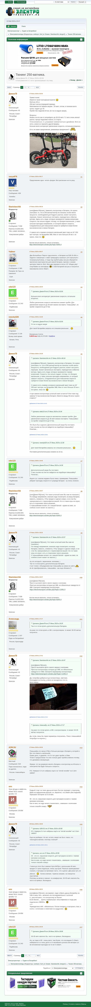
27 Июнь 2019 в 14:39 (36, 353)
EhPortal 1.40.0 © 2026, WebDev (14, 1003)
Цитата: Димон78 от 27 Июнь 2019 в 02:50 (48, 291)
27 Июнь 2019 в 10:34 (36, 286)
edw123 (12, 287)
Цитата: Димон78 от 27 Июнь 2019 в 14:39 (48, 465)
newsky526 (14, 317)
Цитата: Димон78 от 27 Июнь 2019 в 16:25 (48, 623)
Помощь (65, 1004)
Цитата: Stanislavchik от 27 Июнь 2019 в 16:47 (49, 660)
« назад (72, 80)
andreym (36, 34)
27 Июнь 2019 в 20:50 (36, 747)
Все (37, 87)
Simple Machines (21, 1005)
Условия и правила (74, 1004)
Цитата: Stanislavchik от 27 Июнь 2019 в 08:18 (49, 358)
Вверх (9, 955)
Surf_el (42, 34)
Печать (80, 87)
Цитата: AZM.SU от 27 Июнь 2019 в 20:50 (47, 828)
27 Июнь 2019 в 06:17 (36, 176)
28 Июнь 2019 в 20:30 (36, 926)
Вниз (9, 87)
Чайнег (12, 252)
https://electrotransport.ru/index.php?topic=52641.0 (45, 244)
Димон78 (13, 94)
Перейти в (46, 968)
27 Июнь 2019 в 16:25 (36, 532)
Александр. (14, 619)
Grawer (47, 34)
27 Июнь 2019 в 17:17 (36, 619)
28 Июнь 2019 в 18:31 (36, 889)
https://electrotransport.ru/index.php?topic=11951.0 (47, 589)
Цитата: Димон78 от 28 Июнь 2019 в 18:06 (48, 931)
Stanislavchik (54, 34)
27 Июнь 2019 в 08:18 (36, 206)
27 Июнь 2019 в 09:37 (36, 251)
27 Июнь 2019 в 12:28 (36, 317)
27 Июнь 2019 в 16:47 (36, 577)
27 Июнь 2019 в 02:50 (36, 93)
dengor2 (62, 34)
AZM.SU (12, 747)
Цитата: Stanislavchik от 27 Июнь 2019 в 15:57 (49, 537)
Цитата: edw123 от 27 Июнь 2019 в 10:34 (47, 411)
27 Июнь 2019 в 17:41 (36, 655)
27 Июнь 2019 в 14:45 (36, 460)
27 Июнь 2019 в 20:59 (36, 786)
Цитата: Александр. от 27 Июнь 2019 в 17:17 (48, 725)
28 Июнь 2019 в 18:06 (36, 824)
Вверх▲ (83, 1004)
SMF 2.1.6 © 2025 (10, 1005)
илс (10, 786)
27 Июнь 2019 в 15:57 (36, 490)
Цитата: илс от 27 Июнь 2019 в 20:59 (46, 853)
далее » (79, 80)
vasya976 (13, 177)
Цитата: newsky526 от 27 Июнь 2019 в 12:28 (48, 443)
